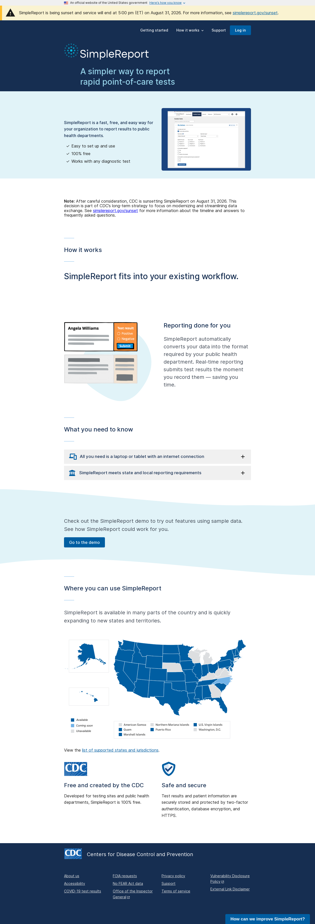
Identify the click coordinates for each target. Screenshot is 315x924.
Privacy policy (173, 876)
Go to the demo (84, 542)
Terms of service (176, 891)
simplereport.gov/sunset (255, 12)
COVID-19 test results (82, 891)
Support (169, 883)
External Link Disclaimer (230, 889)
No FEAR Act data (128, 883)
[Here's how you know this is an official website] (165, 3)
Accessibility (74, 883)
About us (71, 876)
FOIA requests (125, 876)
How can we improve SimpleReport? (267, 919)
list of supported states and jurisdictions (120, 750)
